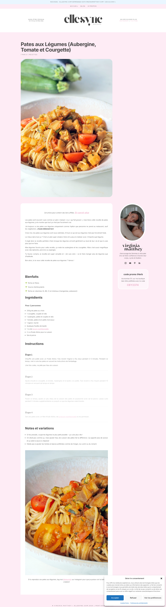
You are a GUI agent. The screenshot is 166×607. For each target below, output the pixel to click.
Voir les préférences (152, 598)
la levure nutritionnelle (67, 417)
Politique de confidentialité (139, 603)
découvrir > (110, 2)
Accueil (74, 6)
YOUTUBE (134, 21)
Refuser (133, 598)
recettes (33, 54)
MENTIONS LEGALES (105, 605)
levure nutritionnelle (40, 329)
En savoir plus (82, 212)
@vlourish (67, 579)
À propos (92, 6)
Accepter (115, 598)
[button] (161, 578)
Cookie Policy (124, 603)
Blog (83, 6)
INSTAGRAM (123, 21)
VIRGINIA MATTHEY (63, 605)
